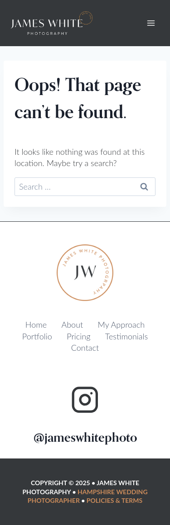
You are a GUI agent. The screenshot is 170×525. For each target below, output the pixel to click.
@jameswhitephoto (85, 437)
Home (36, 324)
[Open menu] (150, 23)
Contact (85, 348)
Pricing (78, 336)
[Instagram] (85, 400)
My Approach (121, 324)
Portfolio (37, 336)
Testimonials (126, 336)
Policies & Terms (114, 500)
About (72, 324)
